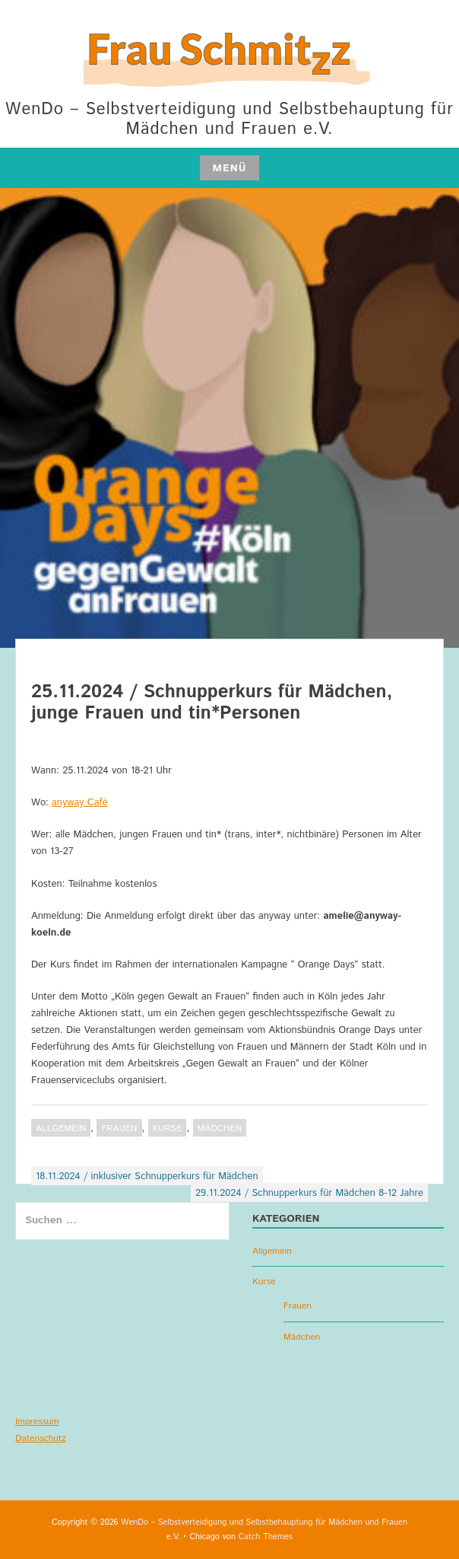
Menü (229, 168)
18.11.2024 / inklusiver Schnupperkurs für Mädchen (147, 1176)
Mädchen (220, 1128)
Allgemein (61, 1128)
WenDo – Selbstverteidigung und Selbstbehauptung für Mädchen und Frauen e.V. (229, 119)
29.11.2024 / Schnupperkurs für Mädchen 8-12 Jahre (309, 1193)
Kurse (167, 1128)
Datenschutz (40, 1438)
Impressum (37, 1421)
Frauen (119, 1128)
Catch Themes (266, 1537)
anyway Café (80, 802)
